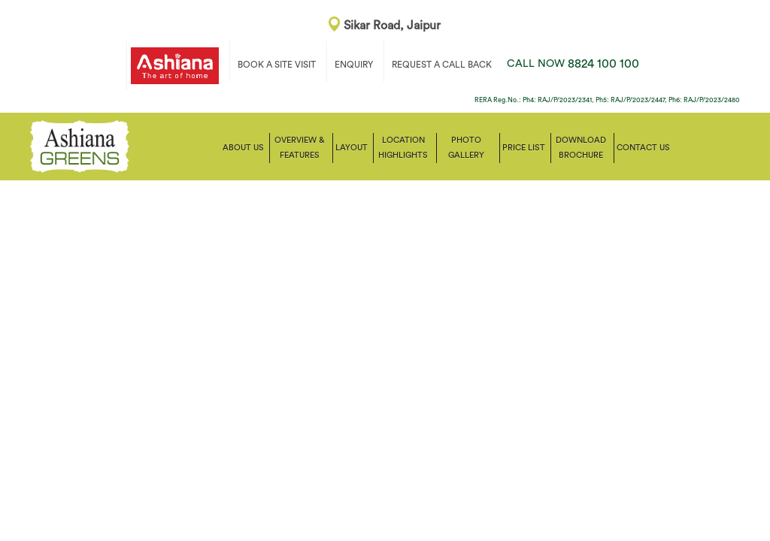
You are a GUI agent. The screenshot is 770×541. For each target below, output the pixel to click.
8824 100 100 (573, 64)
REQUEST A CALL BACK (442, 64)
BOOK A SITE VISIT (277, 64)
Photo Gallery (466, 147)
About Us (243, 148)
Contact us (643, 148)
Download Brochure (581, 147)
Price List (523, 148)
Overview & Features (299, 147)
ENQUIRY (354, 64)
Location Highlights (403, 147)
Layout (351, 148)
